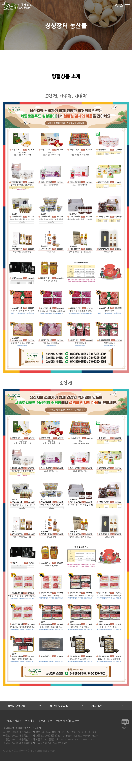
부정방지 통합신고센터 (67, 720)
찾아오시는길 (45, 720)
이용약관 (29, 720)
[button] (116, 6)
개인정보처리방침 (12, 720)
